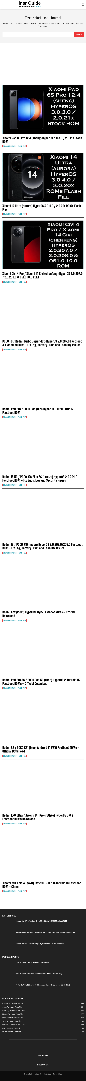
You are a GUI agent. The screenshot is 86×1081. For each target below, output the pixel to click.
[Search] (79, 34)
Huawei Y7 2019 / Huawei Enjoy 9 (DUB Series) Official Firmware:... (40, 944)
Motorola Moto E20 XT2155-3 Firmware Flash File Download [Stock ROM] (43, 985)
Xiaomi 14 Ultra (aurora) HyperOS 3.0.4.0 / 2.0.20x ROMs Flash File (41, 207)
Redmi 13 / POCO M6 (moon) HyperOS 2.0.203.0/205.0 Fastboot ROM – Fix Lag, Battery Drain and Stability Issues (42, 546)
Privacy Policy (28, 1074)
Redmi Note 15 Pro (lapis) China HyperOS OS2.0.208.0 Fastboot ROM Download (45, 932)
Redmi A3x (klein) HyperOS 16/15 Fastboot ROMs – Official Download (38, 614)
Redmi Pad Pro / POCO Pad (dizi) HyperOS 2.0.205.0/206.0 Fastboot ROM (38, 411)
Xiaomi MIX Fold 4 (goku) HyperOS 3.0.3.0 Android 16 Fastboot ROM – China (41, 885)
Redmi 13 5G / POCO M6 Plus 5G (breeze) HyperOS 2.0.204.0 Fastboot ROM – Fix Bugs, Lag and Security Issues (39, 478)
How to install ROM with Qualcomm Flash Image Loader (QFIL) (39, 974)
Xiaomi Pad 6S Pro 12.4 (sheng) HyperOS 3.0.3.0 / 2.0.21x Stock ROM (42, 140)
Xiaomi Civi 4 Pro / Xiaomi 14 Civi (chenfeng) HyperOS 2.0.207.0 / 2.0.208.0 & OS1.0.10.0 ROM (42, 275)
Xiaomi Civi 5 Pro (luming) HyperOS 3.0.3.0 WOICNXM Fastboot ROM (41, 921)
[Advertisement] (43, 60)
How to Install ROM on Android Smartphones (32, 962)
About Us (38, 1074)
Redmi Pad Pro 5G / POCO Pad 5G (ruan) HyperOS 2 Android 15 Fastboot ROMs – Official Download (41, 682)
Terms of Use (57, 1074)
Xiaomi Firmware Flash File (14, 146)
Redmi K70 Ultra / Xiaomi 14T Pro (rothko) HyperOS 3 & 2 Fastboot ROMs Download (38, 817)
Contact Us (47, 1074)
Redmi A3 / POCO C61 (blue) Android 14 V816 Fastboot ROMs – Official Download (40, 749)
